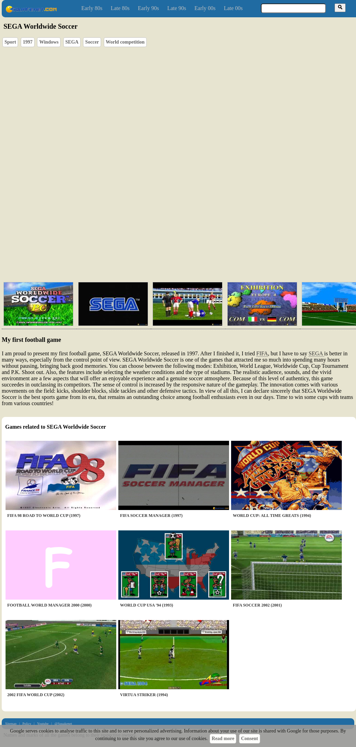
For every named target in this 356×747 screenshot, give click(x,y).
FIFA (262, 353)
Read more (223, 738)
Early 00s (205, 8)
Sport (10, 42)
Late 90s (176, 8)
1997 (28, 42)
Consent (249, 738)
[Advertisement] (102, 250)
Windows (48, 42)
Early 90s (148, 8)
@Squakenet (63, 724)
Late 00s (233, 8)
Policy (26, 724)
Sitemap (11, 724)
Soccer (92, 42)
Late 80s (120, 8)
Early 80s (91, 8)
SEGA (72, 42)
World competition (125, 42)
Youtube (42, 724)
